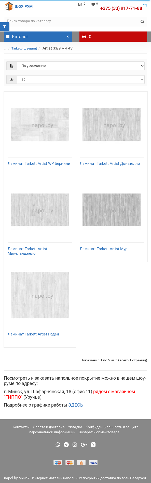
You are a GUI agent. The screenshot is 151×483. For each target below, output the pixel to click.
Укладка (75, 427)
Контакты (21, 427)
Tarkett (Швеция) (24, 48)
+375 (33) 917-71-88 (121, 8)
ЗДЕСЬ (75, 405)
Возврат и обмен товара (99, 432)
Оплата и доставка (49, 427)
